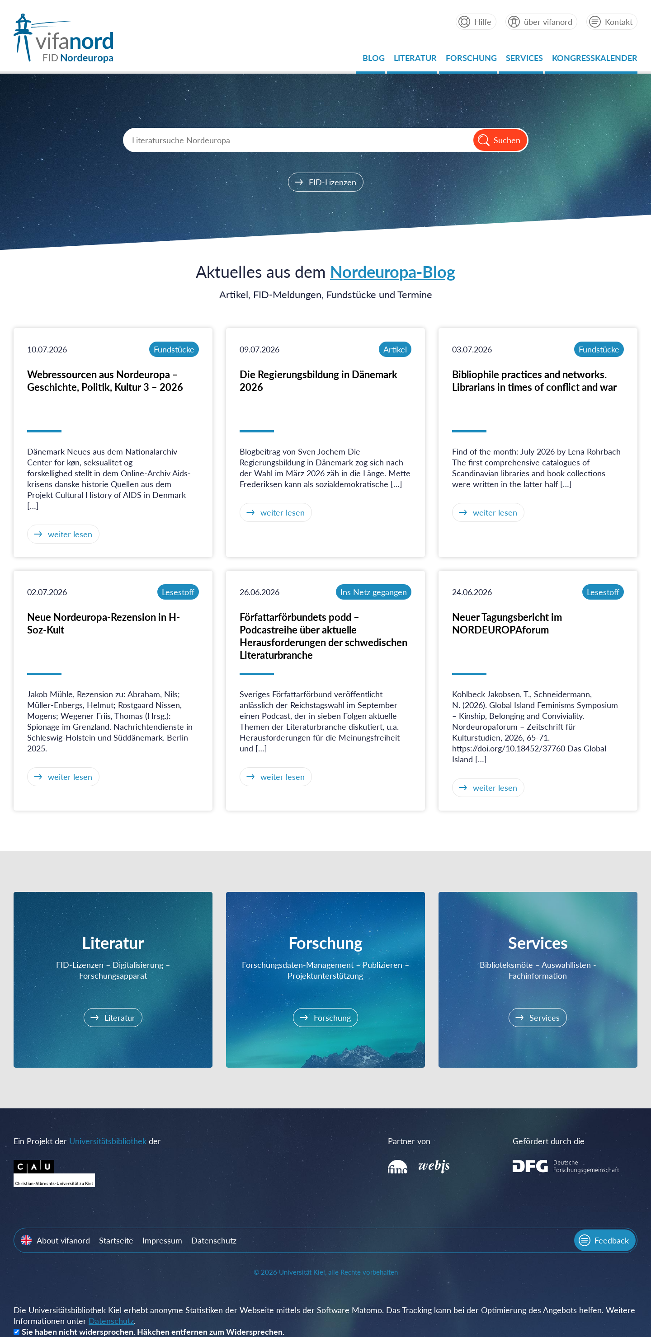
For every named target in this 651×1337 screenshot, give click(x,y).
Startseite (116, 1240)
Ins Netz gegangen (373, 592)
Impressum (162, 1240)
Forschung (471, 60)
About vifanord (63, 1240)
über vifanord (548, 22)
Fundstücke (174, 349)
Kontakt (618, 22)
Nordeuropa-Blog (392, 271)
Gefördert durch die (549, 1141)
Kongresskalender (594, 60)
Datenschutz (213, 1240)
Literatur (415, 60)
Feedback (611, 1240)
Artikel (395, 349)
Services (524, 60)
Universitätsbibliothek (107, 1141)
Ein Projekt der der (87, 1141)
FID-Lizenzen (332, 182)
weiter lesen (70, 534)
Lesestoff (178, 592)
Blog (374, 60)
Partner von (409, 1141)
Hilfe (482, 22)
